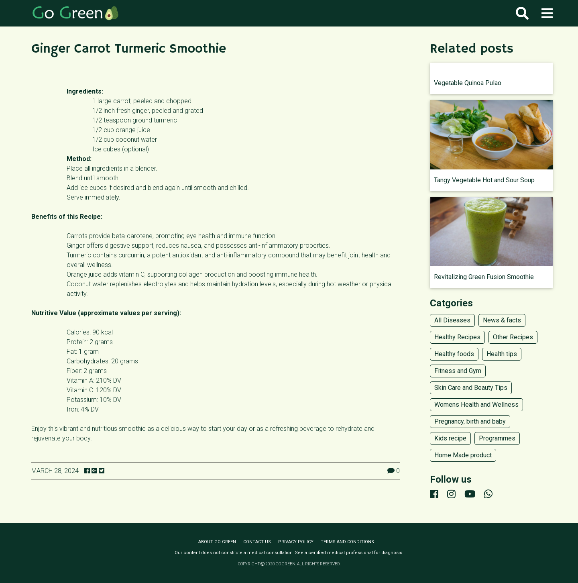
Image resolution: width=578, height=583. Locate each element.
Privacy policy (295, 541)
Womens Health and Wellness (476, 404)
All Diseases (452, 320)
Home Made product (463, 455)
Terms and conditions (347, 541)
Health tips (501, 354)
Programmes (497, 438)
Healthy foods (454, 354)
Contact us (257, 541)
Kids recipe (450, 438)
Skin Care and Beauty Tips (470, 387)
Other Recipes (513, 337)
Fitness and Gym (457, 371)
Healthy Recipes (457, 337)
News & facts (502, 320)
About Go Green (217, 541)
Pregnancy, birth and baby (470, 421)
